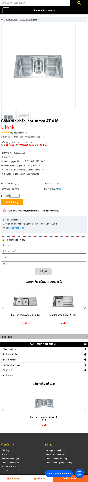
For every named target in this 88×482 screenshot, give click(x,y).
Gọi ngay (13, 478)
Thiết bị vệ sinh (44, 360)
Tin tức (5, 454)
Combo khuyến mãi (44, 365)
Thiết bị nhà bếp (44, 354)
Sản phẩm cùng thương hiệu (44, 281)
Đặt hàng (12, 202)
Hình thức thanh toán (15, 228)
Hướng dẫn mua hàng (55, 450)
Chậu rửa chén (44, 349)
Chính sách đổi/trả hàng (56, 458)
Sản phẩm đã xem (44, 384)
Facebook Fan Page (10, 466)
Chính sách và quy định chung (59, 462)
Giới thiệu (6, 450)
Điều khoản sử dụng (10, 458)
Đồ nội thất (44, 370)
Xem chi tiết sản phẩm (9, 137)
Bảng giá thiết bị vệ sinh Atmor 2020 (18, 142)
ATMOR (59, 189)
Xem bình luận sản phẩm (29, 137)
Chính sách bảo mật (11, 462)
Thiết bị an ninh (9, 375)
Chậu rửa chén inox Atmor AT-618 (44, 418)
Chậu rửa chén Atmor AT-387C (25, 315)
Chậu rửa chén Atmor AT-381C (63, 315)
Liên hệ (5, 470)
